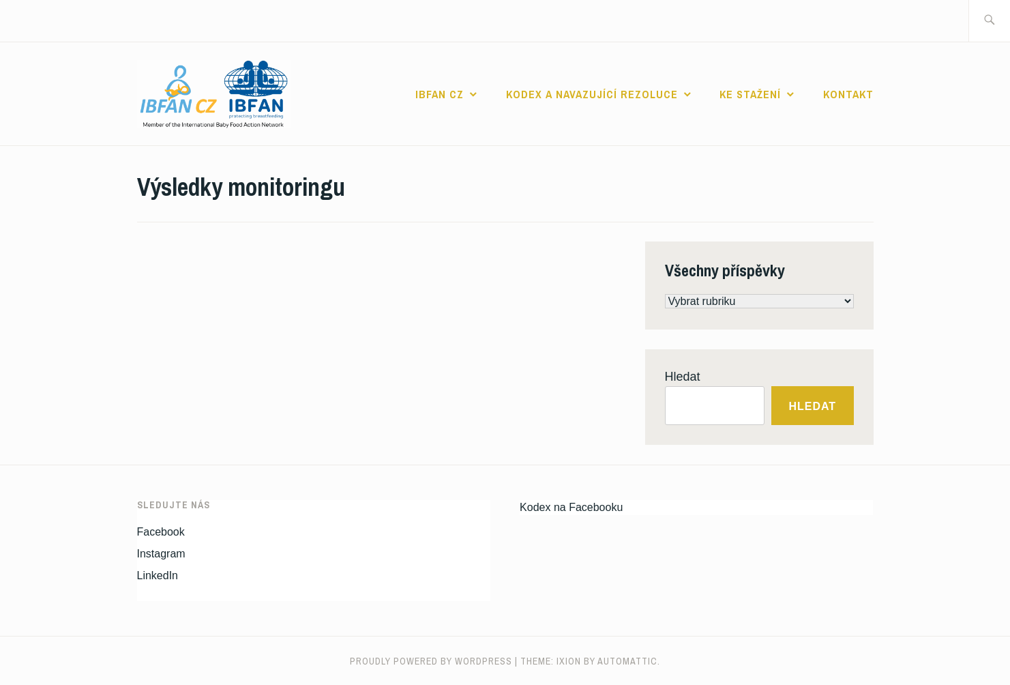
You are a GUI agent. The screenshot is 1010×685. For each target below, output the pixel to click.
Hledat (682, 376)
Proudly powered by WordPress (431, 661)
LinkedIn (158, 575)
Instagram (161, 553)
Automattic (627, 661)
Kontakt (848, 94)
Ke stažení (750, 94)
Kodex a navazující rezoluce (592, 94)
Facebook (161, 532)
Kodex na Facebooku (571, 507)
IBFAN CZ (439, 94)
